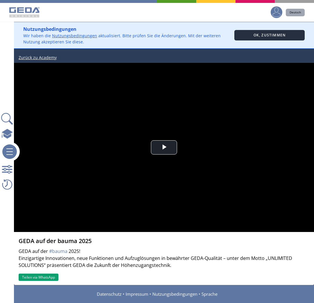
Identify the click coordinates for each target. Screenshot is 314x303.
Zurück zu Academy (38, 57)
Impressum (137, 294)
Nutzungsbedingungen (74, 35)
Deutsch (295, 12)
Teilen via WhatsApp (38, 277)
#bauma (58, 251)
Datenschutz (109, 294)
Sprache (209, 294)
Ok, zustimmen (270, 35)
